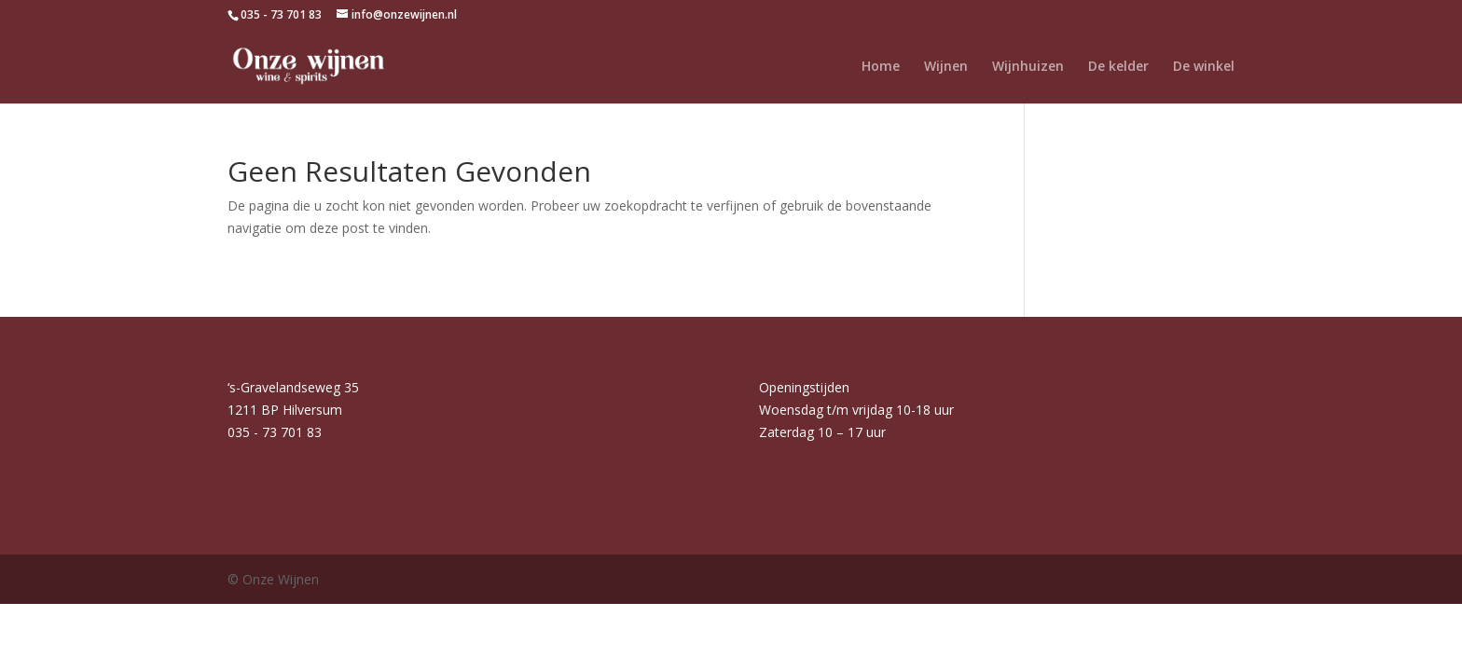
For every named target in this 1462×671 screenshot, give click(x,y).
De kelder (1118, 67)
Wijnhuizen (1028, 67)
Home (881, 67)
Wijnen (946, 67)
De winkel (1203, 67)
